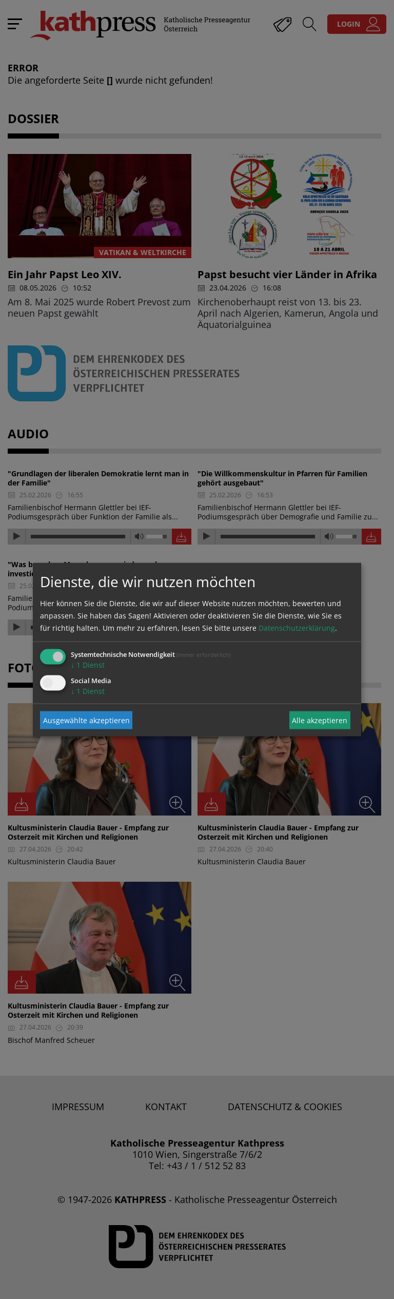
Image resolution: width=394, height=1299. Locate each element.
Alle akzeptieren (319, 720)
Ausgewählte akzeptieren (86, 720)
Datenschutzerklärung (297, 628)
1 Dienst (88, 665)
